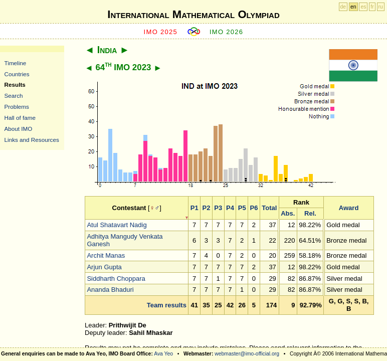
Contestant (129, 208)
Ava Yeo (163, 353)
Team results (166, 305)
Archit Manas (106, 255)
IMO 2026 (227, 32)
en (353, 7)
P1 (194, 208)
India (107, 49)
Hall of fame (20, 117)
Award (349, 208)
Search (14, 95)
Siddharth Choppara (116, 278)
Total (269, 208)
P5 (242, 208)
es (363, 7)
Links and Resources (32, 139)
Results (15, 84)
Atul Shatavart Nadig (116, 225)
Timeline (16, 63)
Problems (17, 106)
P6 (254, 208)
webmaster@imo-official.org (247, 353)
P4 (230, 208)
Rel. (310, 213)
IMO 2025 (161, 32)
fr (371, 7)
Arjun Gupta (104, 267)
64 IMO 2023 (123, 67)
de (343, 7)
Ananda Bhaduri (110, 289)
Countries (17, 74)
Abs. (288, 213)
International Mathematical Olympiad (193, 14)
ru (380, 7)
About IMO (19, 128)
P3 (218, 208)
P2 (207, 208)
